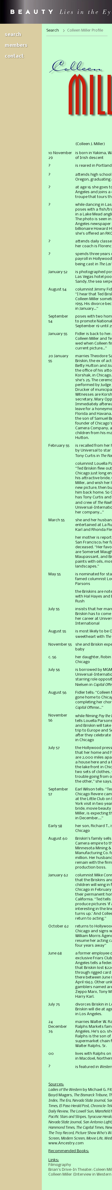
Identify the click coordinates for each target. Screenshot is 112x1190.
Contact (14, 56)
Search (13, 34)
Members (16, 45)
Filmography (59, 1165)
